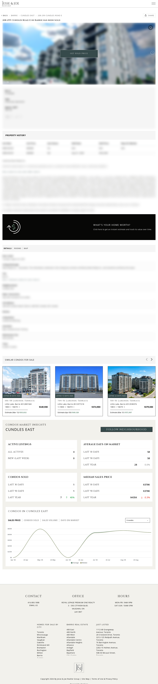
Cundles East (28, 15)
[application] (79, 544)
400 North (71, 632)
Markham (41, 637)
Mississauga (42, 635)
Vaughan (41, 640)
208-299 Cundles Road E (50, 15)
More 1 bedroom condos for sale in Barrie (21, 280)
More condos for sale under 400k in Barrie (21, 172)
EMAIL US (33, 605)
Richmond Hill (43, 645)
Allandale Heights (74, 642)
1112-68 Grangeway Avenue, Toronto (105, 630)
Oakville (40, 642)
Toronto (40, 632)
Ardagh (70, 647)
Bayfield (70, 650)
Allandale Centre (74, 640)
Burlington (41, 650)
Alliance (70, 645)
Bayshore (71, 653)
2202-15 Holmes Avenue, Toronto (107, 648)
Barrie (14, 15)
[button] (152, 53)
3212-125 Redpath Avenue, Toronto (108, 638)
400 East (70, 629)
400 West (71, 635)
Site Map (85, 679)
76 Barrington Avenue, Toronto (106, 643)
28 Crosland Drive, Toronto (108, 635)
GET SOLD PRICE (79, 53)
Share (149, 15)
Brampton (41, 647)
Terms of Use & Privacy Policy (105, 679)
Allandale (71, 637)
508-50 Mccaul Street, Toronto (105, 654)
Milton (40, 653)
